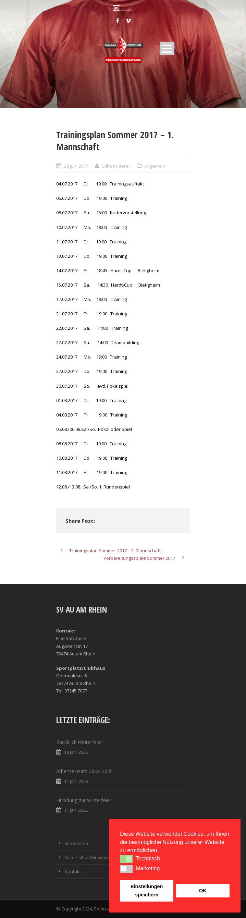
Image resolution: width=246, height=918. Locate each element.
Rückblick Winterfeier (79, 742)
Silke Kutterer (116, 166)
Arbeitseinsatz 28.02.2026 (84, 771)
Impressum (76, 843)
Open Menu (167, 48)
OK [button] (203, 890)
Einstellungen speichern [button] (147, 890)
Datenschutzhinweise (87, 857)
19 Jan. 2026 (76, 752)
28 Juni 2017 (76, 166)
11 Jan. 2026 (76, 781)
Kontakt (73, 871)
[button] (126, 858)
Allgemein (155, 166)
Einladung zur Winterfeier (83, 800)
